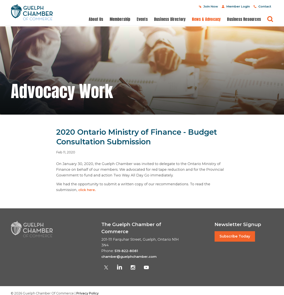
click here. (88, 190)
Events (142, 19)
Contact (262, 6)
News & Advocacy (206, 19)
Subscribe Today (235, 236)
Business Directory (170, 19)
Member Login (228, 6)
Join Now (194, 6)
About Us (96, 19)
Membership (120, 19)
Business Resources (244, 19)
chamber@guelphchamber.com (131, 256)
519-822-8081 (126, 251)
